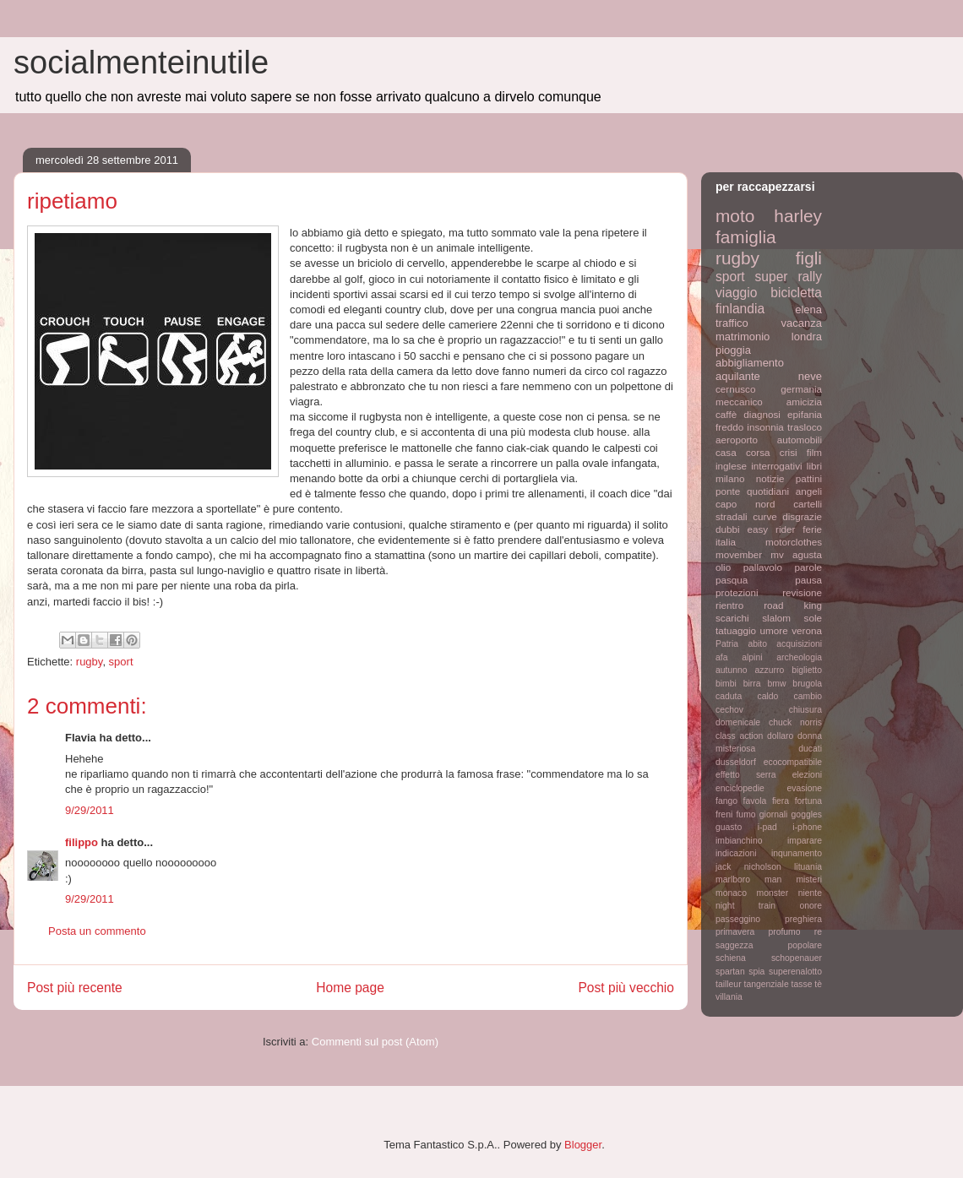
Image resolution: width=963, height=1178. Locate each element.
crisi (788, 452)
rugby (89, 661)
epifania (804, 414)
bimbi (726, 683)
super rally (788, 276)
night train (745, 905)
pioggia (733, 350)
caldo (767, 696)
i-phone (807, 827)
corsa (758, 452)
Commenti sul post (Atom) (375, 1041)
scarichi (732, 617)
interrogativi (776, 465)
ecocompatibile (793, 762)
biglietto (807, 670)
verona (807, 630)
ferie (812, 529)
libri (814, 465)
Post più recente (74, 987)
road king (793, 605)
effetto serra (745, 774)
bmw (776, 683)
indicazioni (736, 853)
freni (723, 814)
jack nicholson (748, 866)
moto (734, 215)
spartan (730, 971)
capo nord (745, 503)
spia (756, 971)
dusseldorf (735, 762)
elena (808, 309)
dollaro (780, 736)
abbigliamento (749, 362)
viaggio (736, 292)
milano (729, 478)
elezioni (807, 774)
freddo (729, 426)
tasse (802, 984)
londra (807, 336)
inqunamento (796, 853)
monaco (731, 893)
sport (121, 661)
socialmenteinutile (141, 62)
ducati (810, 748)
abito (757, 644)
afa (721, 657)
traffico (731, 323)
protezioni (737, 592)
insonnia (765, 426)
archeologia (799, 657)
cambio (808, 696)
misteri (809, 879)
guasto (728, 827)
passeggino (737, 919)
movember (738, 554)
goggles (807, 814)
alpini (752, 657)
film (814, 452)
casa (726, 452)
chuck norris (795, 722)
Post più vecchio (626, 987)
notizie (770, 478)
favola (755, 801)
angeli (809, 491)
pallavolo (762, 567)
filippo (81, 842)
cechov (729, 709)
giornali (773, 814)
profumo (784, 931)
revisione (802, 592)
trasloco (804, 426)
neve (810, 376)
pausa (808, 579)
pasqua (731, 579)
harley (798, 215)
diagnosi (762, 414)
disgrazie (802, 516)
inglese (731, 465)
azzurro (770, 670)
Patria (726, 644)
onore (810, 905)
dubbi (727, 529)
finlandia (739, 308)
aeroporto (736, 439)
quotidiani (768, 491)
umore (774, 630)
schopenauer (796, 958)
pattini (809, 478)
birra (752, 683)
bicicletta (796, 292)
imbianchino (738, 840)
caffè (726, 414)
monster (773, 893)
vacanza (801, 323)
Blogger (582, 1144)
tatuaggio (735, 630)
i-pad (767, 827)
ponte (727, 491)
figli (809, 258)
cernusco (735, 388)
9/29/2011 (89, 810)
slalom (776, 617)
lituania (808, 866)
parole (809, 567)
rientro (729, 605)
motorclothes (793, 541)
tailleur (728, 984)
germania (801, 388)
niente (810, 893)
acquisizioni (799, 644)
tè (818, 984)
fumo (745, 814)
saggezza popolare (768, 945)
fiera (780, 801)
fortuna (808, 801)
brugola (807, 683)
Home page (350, 987)
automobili (799, 439)
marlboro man (748, 879)
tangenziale (766, 984)
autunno (731, 670)
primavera (734, 931)
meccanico (739, 401)
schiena (730, 958)
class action (739, 736)
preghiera (803, 919)
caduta (728, 696)
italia (725, 541)
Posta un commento (97, 931)
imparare (804, 840)
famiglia (745, 237)
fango (726, 801)
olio (723, 567)
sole (813, 617)
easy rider (771, 529)
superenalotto (795, 971)
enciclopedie (739, 788)
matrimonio (742, 336)
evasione (804, 788)
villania (729, 997)
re (818, 931)
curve (765, 516)
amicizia (804, 401)
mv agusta (796, 554)
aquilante (737, 376)
